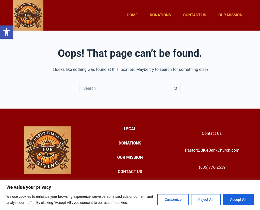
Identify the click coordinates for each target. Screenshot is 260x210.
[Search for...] (125, 88)
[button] (6, 32)
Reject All (205, 200)
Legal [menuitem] (130, 128)
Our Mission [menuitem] (230, 15)
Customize (173, 200)
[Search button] (176, 88)
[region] (130, 195)
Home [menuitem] (132, 15)
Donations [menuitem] (160, 15)
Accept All (238, 200)
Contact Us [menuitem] (194, 15)
